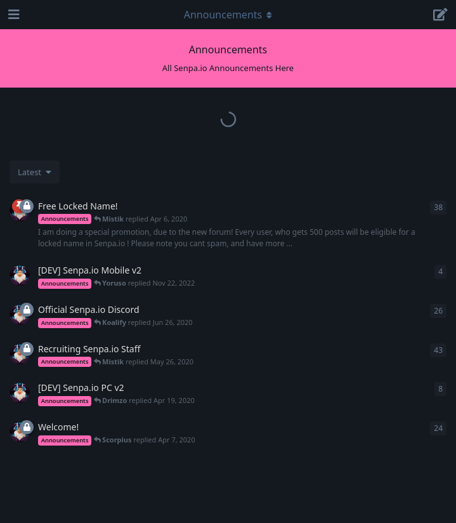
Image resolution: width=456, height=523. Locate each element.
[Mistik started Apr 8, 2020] (20, 275)
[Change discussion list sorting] (35, 172)
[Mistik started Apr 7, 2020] (20, 354)
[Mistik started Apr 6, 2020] (20, 315)
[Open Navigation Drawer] (12, 14)
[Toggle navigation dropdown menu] (228, 14)
